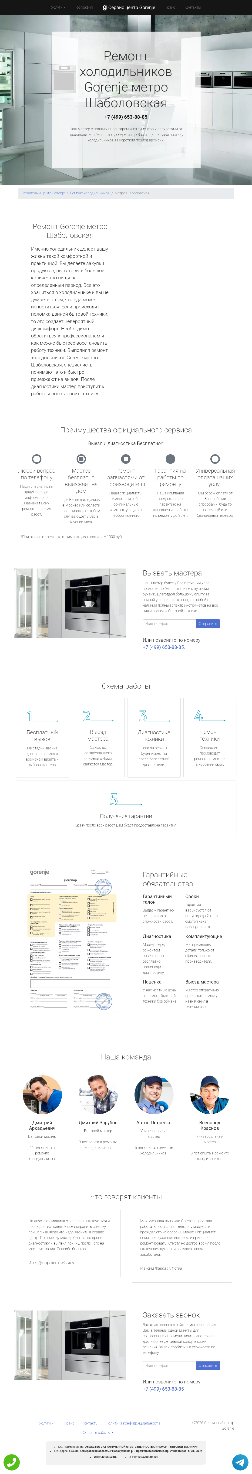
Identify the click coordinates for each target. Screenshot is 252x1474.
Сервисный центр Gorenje (43, 193)
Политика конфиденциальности (133, 1423)
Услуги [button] (57, 7)
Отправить (208, 623)
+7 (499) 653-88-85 (126, 117)
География (84, 7)
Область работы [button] (97, 1432)
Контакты (193, 7)
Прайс (170, 7)
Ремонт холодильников (90, 193)
